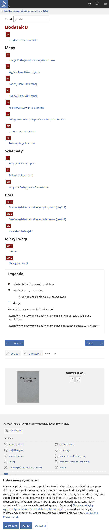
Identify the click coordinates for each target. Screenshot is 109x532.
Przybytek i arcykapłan (22, 163)
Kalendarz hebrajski (20, 231)
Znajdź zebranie (64, 444)
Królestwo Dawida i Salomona (26, 108)
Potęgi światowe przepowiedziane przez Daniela (37, 119)
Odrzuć (26, 525)
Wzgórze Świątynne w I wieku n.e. (29, 187)
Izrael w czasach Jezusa (22, 131)
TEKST (8, 19)
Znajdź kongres (13, 450)
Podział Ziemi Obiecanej (23, 96)
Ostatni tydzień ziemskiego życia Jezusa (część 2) (37, 219)
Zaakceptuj (11, 525)
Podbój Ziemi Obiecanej (23, 84)
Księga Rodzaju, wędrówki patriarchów (32, 60)
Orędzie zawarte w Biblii (23, 40)
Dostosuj (40, 525)
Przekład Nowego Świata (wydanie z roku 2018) (26, 10)
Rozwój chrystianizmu (22, 143)
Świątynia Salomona (21, 175)
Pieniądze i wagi (18, 263)
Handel (13, 251)
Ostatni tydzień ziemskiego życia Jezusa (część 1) (37, 207)
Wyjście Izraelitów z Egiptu (24, 72)
